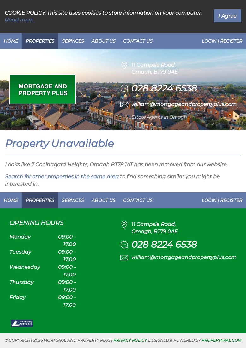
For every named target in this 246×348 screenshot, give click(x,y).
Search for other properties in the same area (62, 177)
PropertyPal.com (221, 340)
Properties (40, 41)
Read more (19, 20)
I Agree (228, 16)
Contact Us (138, 41)
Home (11, 41)
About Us (104, 41)
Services (73, 41)
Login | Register (222, 41)
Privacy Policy (130, 340)
